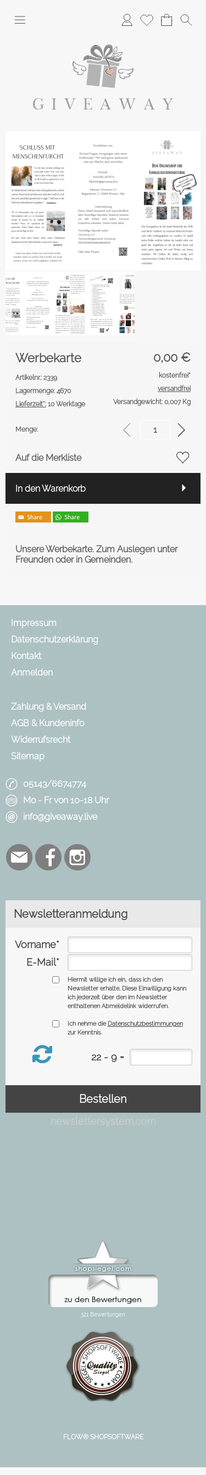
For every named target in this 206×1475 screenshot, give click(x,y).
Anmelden (32, 672)
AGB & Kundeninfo (47, 723)
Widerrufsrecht (40, 739)
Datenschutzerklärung (54, 639)
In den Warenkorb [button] (50, 488)
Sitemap (27, 756)
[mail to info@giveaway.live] (19, 857)
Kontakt (26, 656)
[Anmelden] (127, 20)
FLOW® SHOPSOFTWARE (103, 1437)
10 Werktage (50, 404)
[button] (20, 20)
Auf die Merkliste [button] (48, 458)
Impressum (34, 623)
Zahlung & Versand (48, 706)
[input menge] (155, 429)
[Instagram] (77, 857)
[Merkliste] (147, 20)
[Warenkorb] (166, 20)
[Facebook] (48, 857)
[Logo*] (103, 38)
